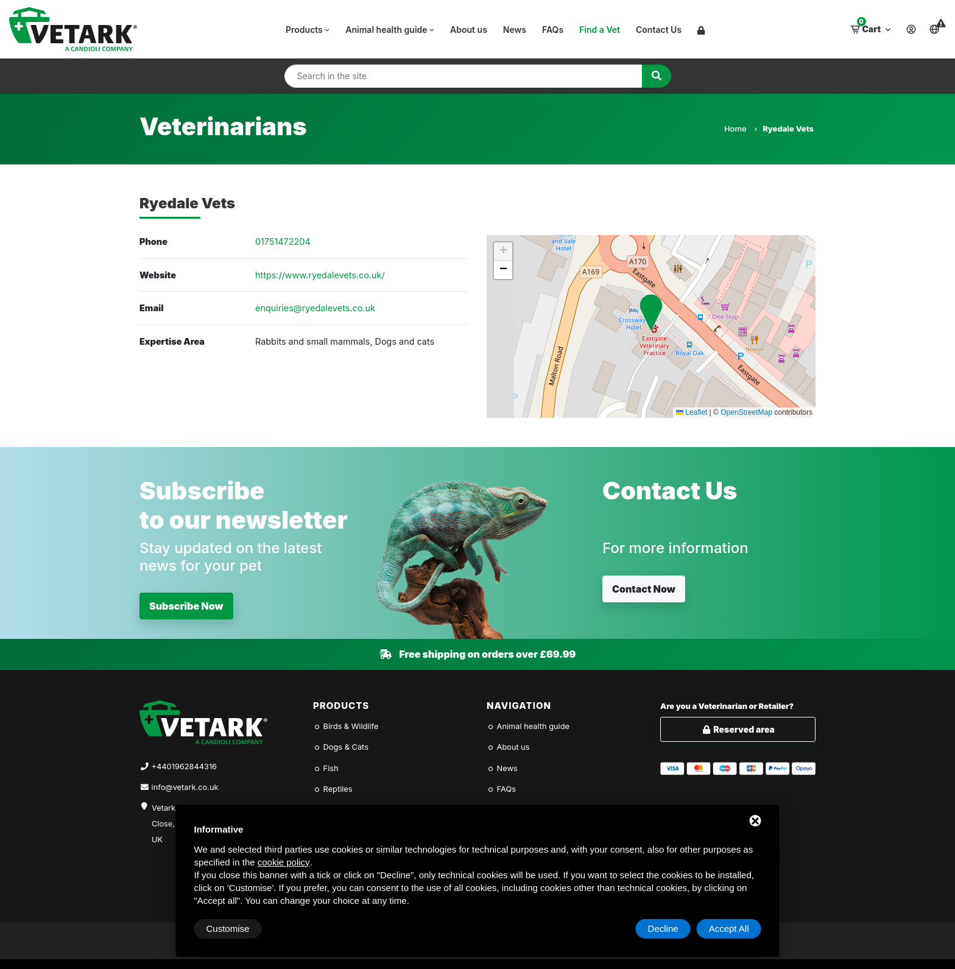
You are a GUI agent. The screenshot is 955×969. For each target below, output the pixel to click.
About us (468, 29)
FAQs (552, 29)
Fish (326, 768)
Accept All (729, 928)
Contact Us (659, 29)
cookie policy (284, 862)
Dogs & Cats (340, 747)
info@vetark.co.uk (185, 787)
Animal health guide (390, 29)
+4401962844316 (184, 766)
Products (308, 29)
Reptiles (333, 789)
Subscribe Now (186, 606)
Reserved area (738, 729)
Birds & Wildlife (345, 726)
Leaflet (691, 412)
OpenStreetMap (746, 412)
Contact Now (643, 589)
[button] (651, 312)
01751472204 (283, 241)
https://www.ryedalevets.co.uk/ (320, 275)
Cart (871, 26)
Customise (228, 928)
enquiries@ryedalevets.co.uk (315, 308)
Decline (663, 928)
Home (740, 128)
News (514, 29)
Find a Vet (599, 29)
